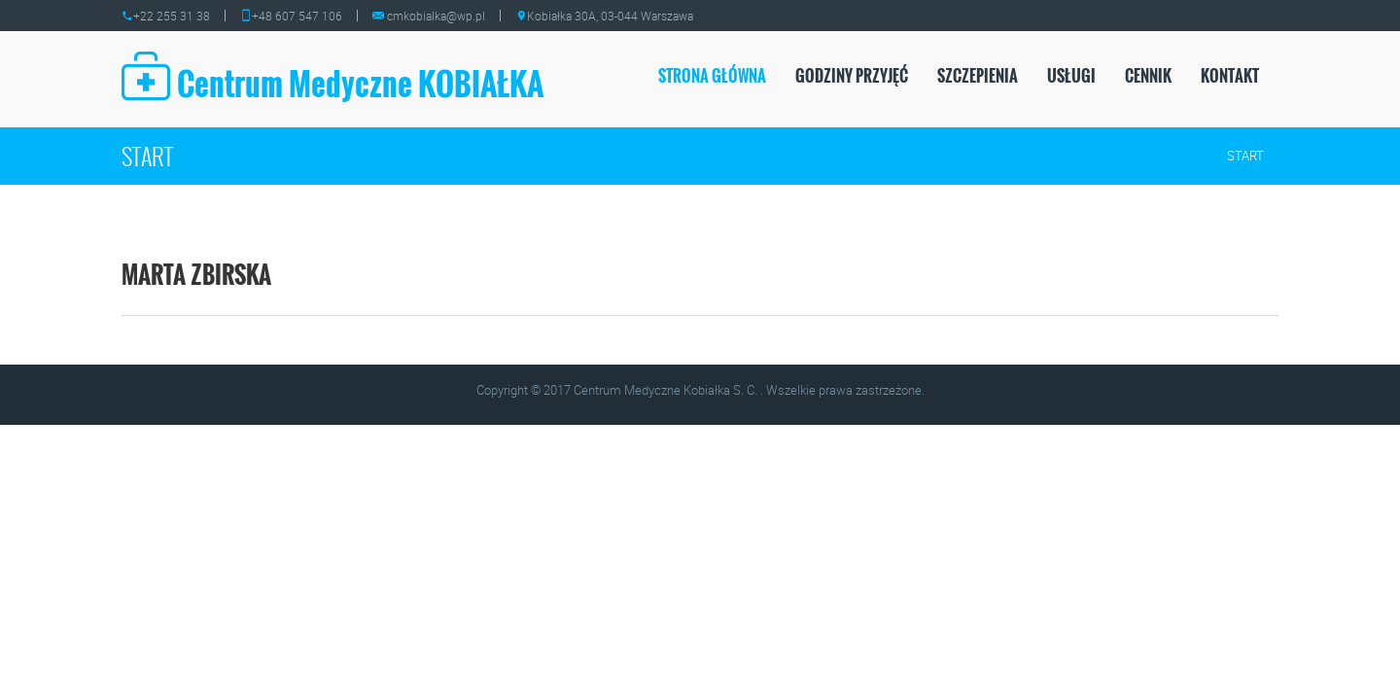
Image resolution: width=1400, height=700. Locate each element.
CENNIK (1148, 76)
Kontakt (1230, 76)
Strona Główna (712, 76)
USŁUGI (1071, 76)
